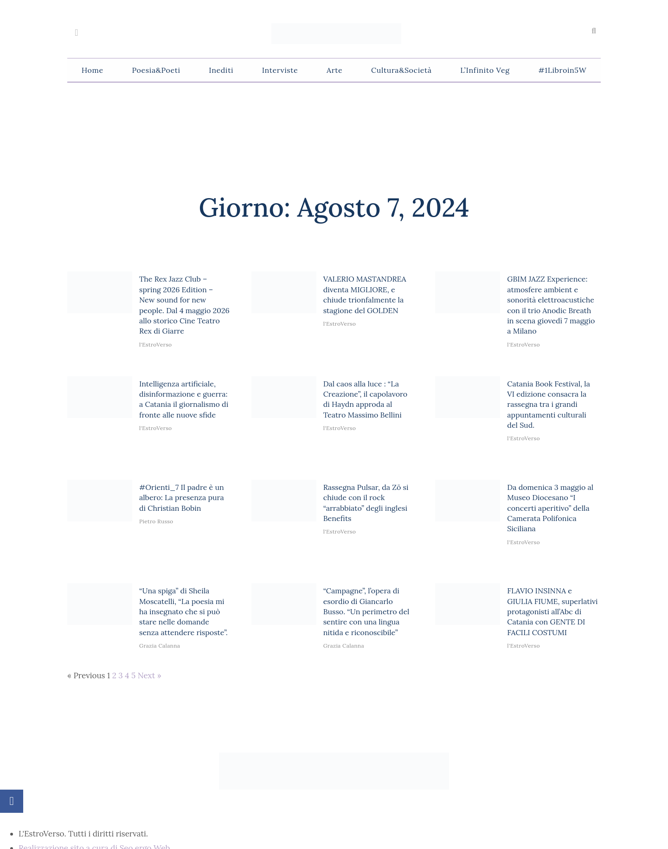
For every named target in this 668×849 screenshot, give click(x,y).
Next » (149, 675)
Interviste (280, 70)
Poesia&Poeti (156, 70)
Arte (334, 70)
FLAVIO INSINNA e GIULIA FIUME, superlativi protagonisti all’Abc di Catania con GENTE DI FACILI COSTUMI (552, 611)
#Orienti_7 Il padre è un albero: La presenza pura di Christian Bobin (181, 497)
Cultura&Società (401, 70)
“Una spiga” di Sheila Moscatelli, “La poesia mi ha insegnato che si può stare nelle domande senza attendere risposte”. (183, 611)
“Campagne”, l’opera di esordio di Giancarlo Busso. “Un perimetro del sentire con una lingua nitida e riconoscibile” (366, 611)
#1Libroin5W (562, 70)
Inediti (221, 70)
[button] (594, 31)
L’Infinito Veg (484, 70)
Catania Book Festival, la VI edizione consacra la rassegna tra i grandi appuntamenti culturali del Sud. (548, 404)
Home (92, 70)
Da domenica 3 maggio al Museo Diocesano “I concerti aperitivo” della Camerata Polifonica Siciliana (550, 508)
